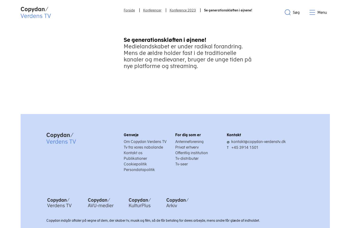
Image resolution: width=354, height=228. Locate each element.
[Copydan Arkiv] (177, 207)
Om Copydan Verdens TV (145, 141)
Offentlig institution (191, 153)
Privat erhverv (187, 147)
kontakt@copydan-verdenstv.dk (258, 141)
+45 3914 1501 (244, 147)
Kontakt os (133, 153)
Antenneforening (189, 141)
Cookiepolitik (135, 164)
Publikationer (135, 158)
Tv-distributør (187, 158)
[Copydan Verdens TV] (59, 207)
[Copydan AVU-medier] (101, 207)
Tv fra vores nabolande (143, 147)
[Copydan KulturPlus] (140, 207)
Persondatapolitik (139, 169)
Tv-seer (181, 164)
